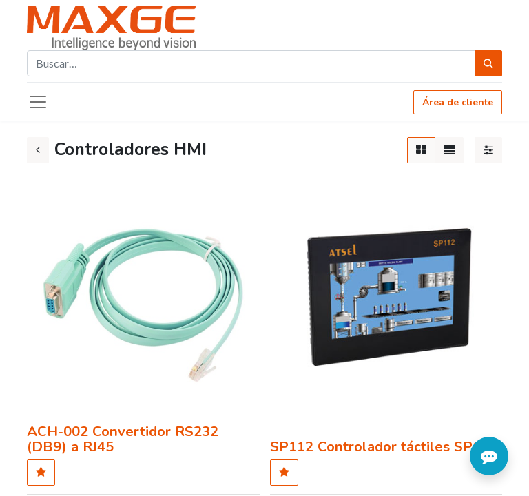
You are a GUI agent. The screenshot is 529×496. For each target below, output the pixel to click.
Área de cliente (457, 102)
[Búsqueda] (488, 63)
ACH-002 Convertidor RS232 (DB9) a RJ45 (122, 439)
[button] (41, 472)
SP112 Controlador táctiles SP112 (383, 446)
